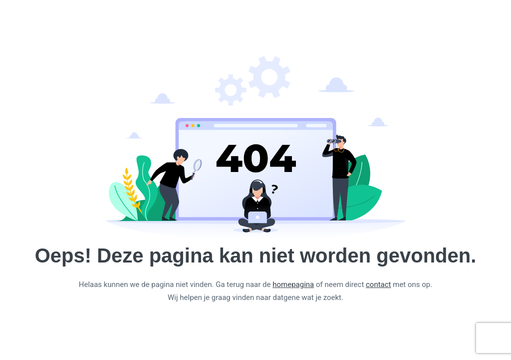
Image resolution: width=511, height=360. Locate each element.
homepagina (293, 284)
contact (378, 284)
